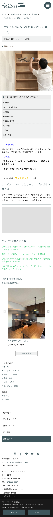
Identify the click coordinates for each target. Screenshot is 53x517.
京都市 (6, 400)
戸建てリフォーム (11, 374)
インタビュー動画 (11, 386)
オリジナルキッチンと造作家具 (32, 254)
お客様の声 (7, 438)
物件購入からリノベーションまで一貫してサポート (25, 266)
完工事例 (6, 432)
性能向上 (7, 259)
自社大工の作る (10, 254)
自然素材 (7, 247)
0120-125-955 (12, 462)
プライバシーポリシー (27, 504)
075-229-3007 (12, 482)
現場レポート (8, 425)
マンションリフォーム (12, 371)
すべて (6, 367)
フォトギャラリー (24, 178)
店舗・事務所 (9, 378)
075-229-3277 (24, 462)
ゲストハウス (9, 382)
